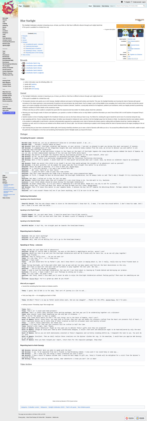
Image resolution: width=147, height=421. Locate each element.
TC (136, 58)
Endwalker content (33, 407)
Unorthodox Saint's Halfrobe (34, 65)
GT (133, 58)
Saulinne (33, 84)
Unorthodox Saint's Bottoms (34, 70)
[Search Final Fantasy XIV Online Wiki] (131, 5)
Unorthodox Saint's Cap (33, 63)
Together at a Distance (136, 54)
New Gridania (131, 41)
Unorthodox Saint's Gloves (34, 68)
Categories (24, 407)
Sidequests (43, 407)
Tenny (33, 86)
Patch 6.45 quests (71, 407)
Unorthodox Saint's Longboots (35, 73)
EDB (129, 58)
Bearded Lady (131, 39)
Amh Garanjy (35, 88)
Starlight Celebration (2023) (56, 407)
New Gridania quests (84, 407)
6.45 (129, 56)
